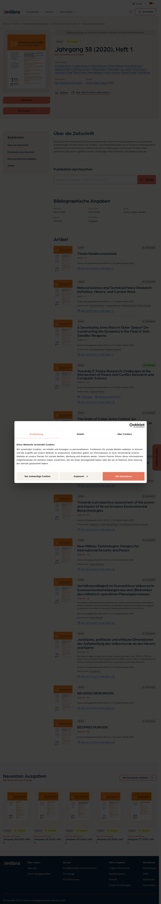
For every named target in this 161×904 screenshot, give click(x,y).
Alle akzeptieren (123, 476)
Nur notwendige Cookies (37, 476)
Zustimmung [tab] (36, 434)
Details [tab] (80, 434)
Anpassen (81, 476)
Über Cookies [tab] (124, 434)
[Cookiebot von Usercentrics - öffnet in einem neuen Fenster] (132, 425)
